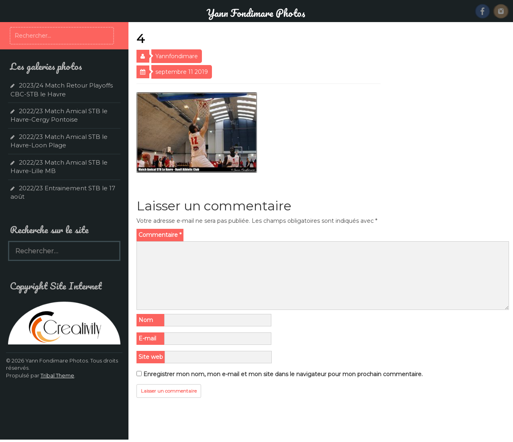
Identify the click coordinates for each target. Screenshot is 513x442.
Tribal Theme (57, 375)
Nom (145, 320)
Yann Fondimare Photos (255, 13)
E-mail (147, 338)
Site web (150, 357)
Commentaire (159, 234)
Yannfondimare (176, 56)
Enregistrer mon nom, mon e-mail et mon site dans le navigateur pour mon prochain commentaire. (283, 374)
